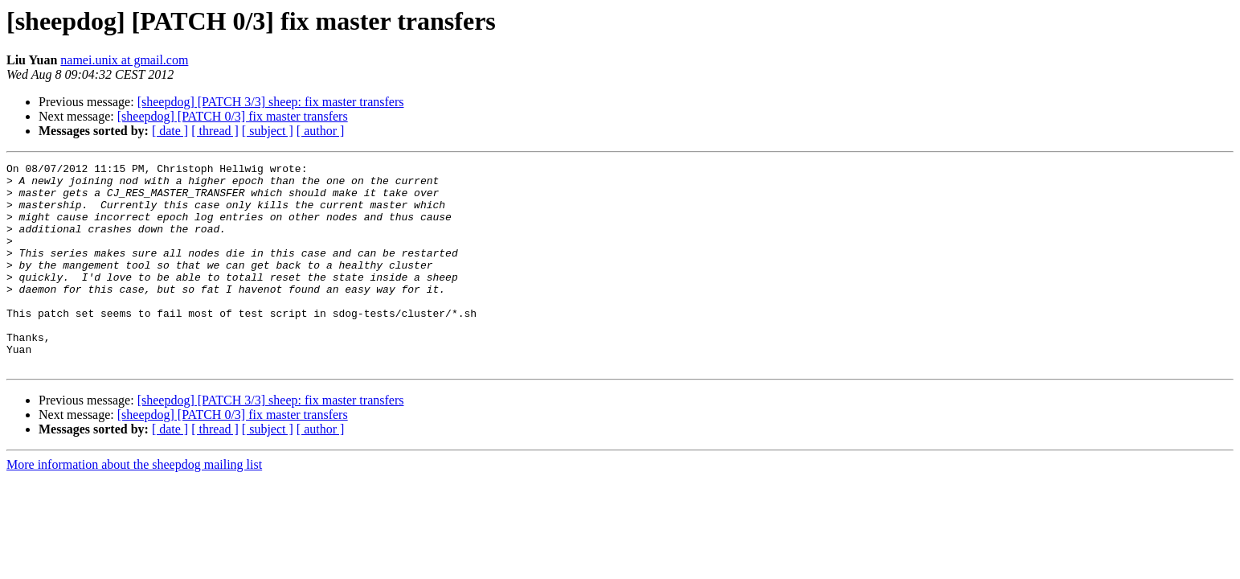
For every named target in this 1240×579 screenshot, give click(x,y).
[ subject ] (267, 131)
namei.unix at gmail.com (124, 60)
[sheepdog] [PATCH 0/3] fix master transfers (232, 116)
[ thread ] (215, 131)
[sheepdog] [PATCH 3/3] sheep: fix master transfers (270, 102)
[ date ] (170, 131)
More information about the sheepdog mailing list (134, 505)
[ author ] (321, 131)
